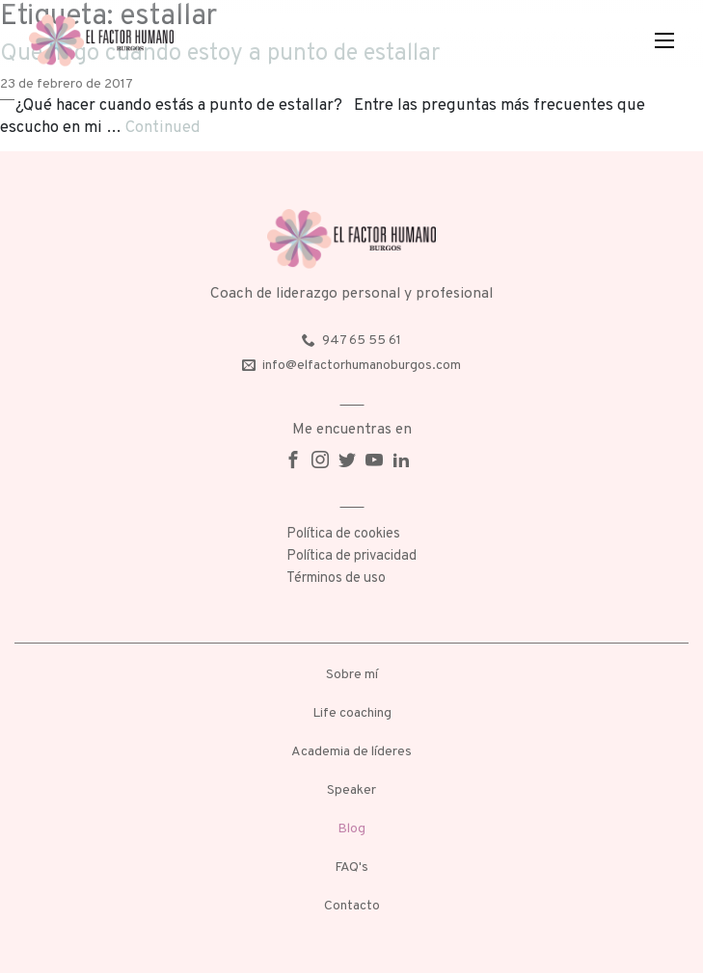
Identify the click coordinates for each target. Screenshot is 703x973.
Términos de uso (336, 578)
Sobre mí (352, 675)
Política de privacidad (351, 556)
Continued (163, 128)
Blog (351, 829)
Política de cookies (343, 534)
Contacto (352, 906)
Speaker (351, 790)
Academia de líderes (351, 752)
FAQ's (351, 867)
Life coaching (352, 713)
